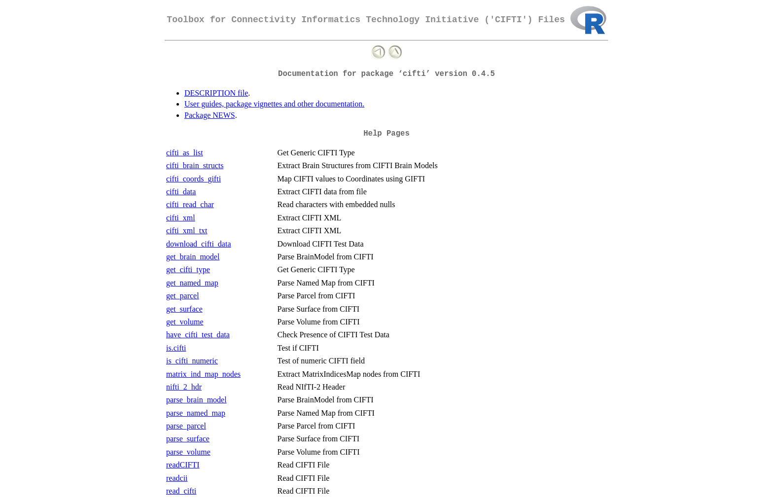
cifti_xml (180, 218)
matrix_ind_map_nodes (203, 374)
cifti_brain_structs (194, 165)
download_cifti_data (198, 244)
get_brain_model (192, 256)
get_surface (184, 309)
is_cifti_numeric (192, 361)
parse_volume (188, 452)
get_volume (185, 322)
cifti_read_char (190, 204)
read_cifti (181, 491)
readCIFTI (183, 465)
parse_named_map (195, 413)
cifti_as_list (184, 152)
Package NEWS (209, 115)
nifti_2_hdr (184, 387)
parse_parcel (186, 426)
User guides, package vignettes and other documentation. (274, 104)
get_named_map (192, 283)
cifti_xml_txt (187, 230)
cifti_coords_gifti (193, 179)
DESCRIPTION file (216, 93)
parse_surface (188, 438)
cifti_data (181, 191)
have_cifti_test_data (198, 334)
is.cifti (176, 348)
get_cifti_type (188, 269)
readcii (177, 478)
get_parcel (182, 295)
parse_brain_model (196, 399)
